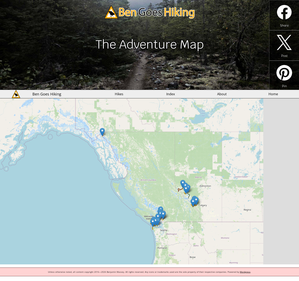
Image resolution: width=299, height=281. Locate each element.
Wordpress (245, 271)
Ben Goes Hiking (46, 94)
